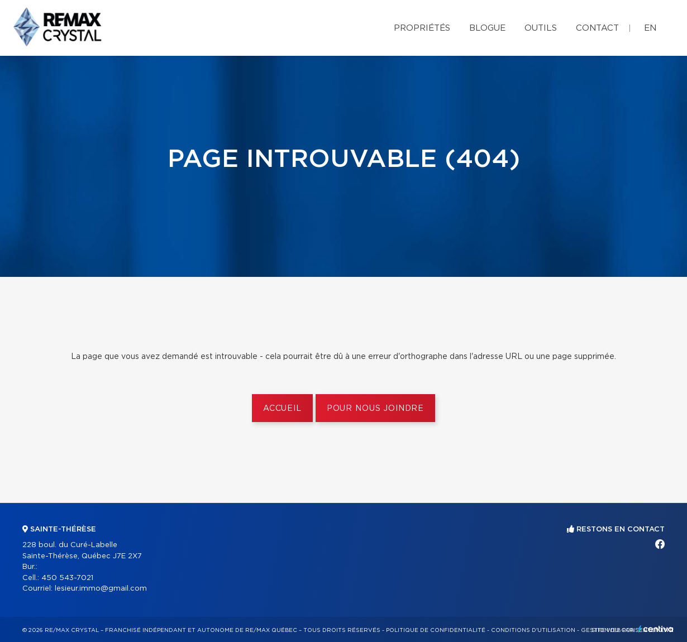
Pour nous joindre (375, 409)
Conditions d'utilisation (533, 630)
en (650, 28)
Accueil (282, 409)
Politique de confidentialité (435, 630)
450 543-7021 (67, 578)
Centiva (656, 629)
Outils (540, 28)
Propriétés (422, 28)
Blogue (487, 28)
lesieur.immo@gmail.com (101, 588)
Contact (597, 28)
